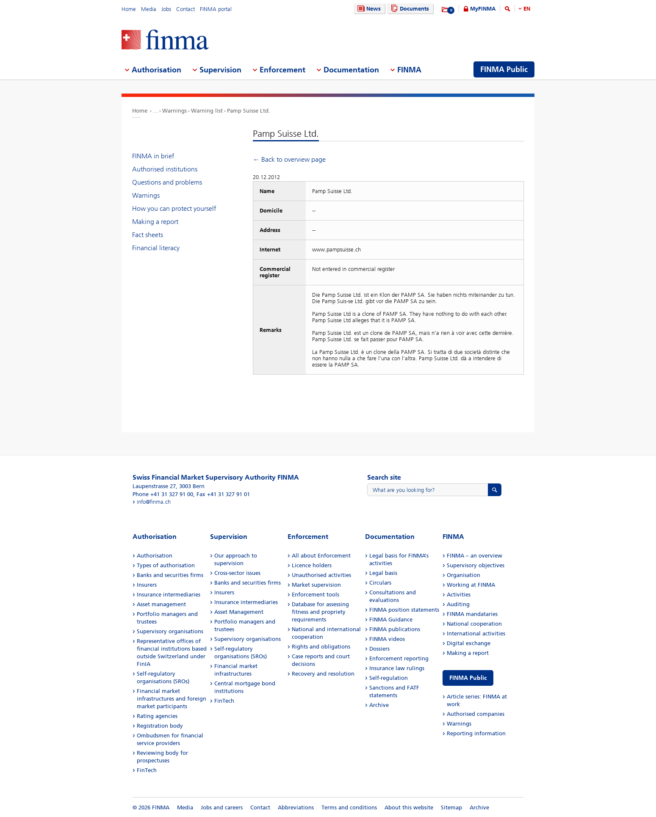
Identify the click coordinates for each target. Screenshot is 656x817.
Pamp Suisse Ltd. (248, 111)
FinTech (147, 770)
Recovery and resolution (323, 674)
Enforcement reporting (399, 658)
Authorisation (154, 555)
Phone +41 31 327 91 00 (163, 494)
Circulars (380, 583)
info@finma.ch (154, 502)
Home (129, 9)
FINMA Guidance (390, 619)
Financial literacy (156, 248)
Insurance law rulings (396, 668)
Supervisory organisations (170, 631)
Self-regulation (388, 678)
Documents (409, 9)
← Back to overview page (289, 159)
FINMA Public (468, 678)
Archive (379, 705)
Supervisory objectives (475, 565)
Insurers (147, 585)
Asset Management (238, 612)
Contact (185, 9)
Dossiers (379, 649)
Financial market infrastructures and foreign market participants (171, 698)
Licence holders (312, 565)
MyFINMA (482, 9)
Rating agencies (157, 716)
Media (148, 9)
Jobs (166, 9)
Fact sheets (147, 235)
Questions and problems (167, 182)
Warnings (174, 111)
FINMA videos (387, 639)
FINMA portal (216, 9)
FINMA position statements (404, 610)
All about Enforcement (321, 555)
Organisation (463, 575)
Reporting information (476, 733)
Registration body (160, 726)
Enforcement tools (315, 594)
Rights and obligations (321, 646)
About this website (409, 807)
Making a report (155, 222)
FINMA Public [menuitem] (504, 69)
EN (526, 9)
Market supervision (316, 585)
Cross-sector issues (237, 573)
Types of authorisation (166, 565)
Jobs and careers (222, 807)
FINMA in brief (153, 156)
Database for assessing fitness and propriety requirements (320, 612)
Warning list (207, 111)
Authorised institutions (164, 169)
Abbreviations (296, 807)
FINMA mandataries (472, 614)
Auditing (458, 604)
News (368, 9)
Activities (459, 594)
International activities (476, 633)
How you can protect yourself (174, 208)
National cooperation (474, 624)
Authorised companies (475, 714)
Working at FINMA (471, 585)
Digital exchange (468, 643)
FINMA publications (394, 629)
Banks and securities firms (170, 575)
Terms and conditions (349, 807)
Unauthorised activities (321, 575)
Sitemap (451, 807)
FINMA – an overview (474, 555)
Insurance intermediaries (168, 594)
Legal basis (383, 573)
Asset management (161, 604)
